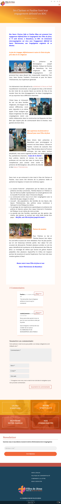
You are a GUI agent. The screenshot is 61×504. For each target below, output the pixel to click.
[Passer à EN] (54, 2)
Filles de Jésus (27, 18)
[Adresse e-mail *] (30, 448)
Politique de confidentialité (40, 475)
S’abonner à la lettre (38, 478)
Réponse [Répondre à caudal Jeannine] (38, 313)
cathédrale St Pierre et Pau (42, 86)
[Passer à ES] (57, 2)
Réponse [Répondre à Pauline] (38, 294)
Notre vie (34, 18)
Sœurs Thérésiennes (21, 167)
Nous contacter (36, 481)
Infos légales (35, 472)
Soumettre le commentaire (40, 387)
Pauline (22, 294)
